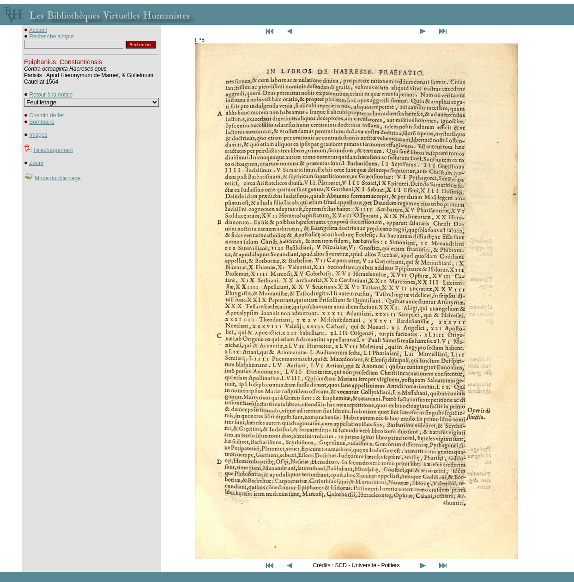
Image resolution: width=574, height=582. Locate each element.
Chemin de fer (46, 115)
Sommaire (41, 122)
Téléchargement (53, 150)
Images (38, 135)
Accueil (38, 30)
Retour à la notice (51, 94)
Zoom (36, 163)
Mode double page (57, 178)
